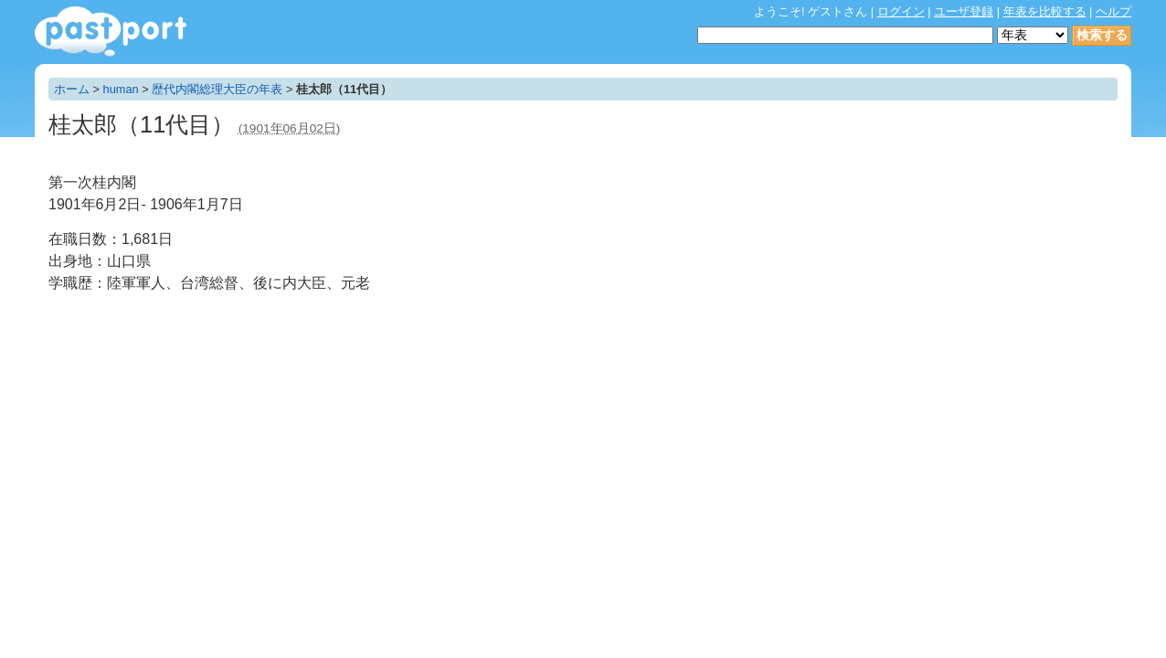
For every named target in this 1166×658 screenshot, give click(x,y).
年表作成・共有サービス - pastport (110, 31)
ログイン (901, 11)
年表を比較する (1044, 11)
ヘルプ (1113, 11)
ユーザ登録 (963, 11)
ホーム (72, 89)
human (121, 89)
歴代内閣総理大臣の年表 (217, 89)
